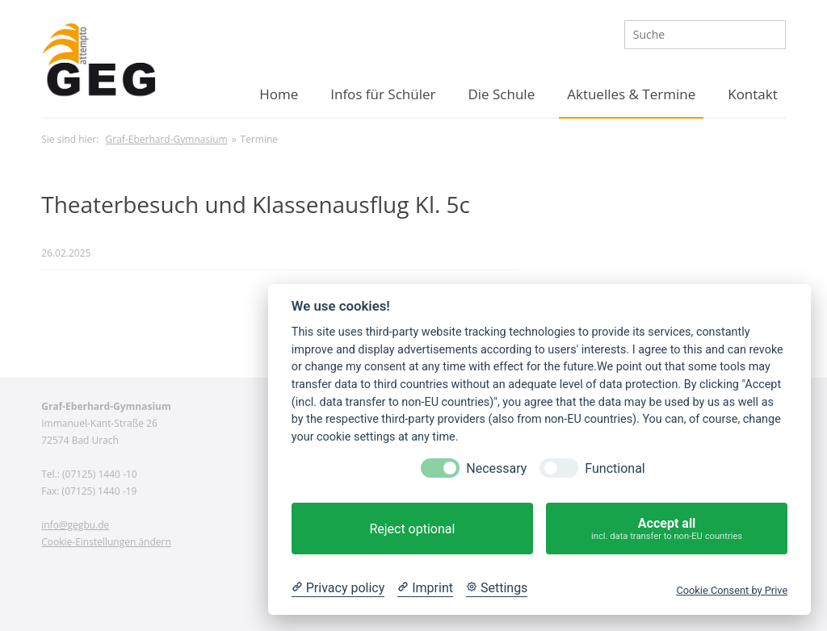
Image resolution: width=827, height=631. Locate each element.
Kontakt (753, 94)
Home (278, 94)
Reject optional (412, 529)
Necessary (496, 468)
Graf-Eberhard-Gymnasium (167, 139)
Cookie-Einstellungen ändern (106, 542)
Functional (614, 468)
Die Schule (501, 94)
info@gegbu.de (75, 525)
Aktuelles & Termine (631, 94)
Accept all (667, 529)
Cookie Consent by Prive (731, 590)
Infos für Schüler (382, 94)
